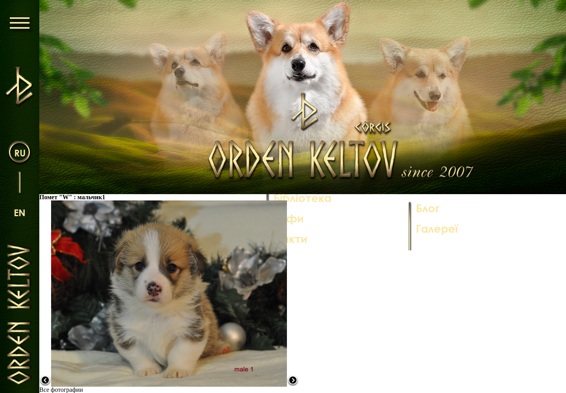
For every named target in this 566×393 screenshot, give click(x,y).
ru (20, 152)
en (20, 212)
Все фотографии (61, 389)
